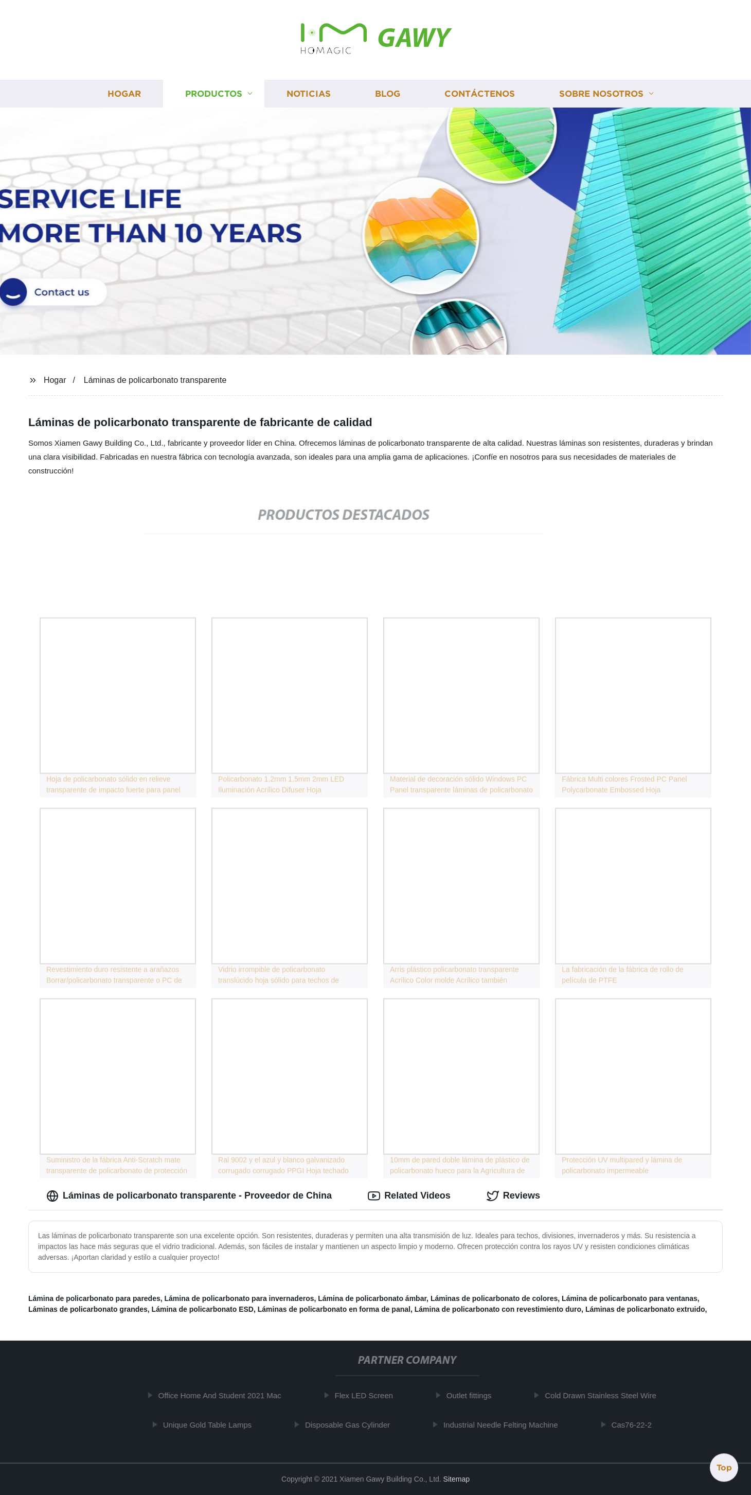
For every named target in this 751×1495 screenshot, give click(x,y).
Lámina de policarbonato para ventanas (630, 1298)
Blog (387, 94)
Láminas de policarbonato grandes (88, 1309)
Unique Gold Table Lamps (210, 1424)
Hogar (124, 94)
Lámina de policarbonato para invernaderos (239, 1298)
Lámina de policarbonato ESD (203, 1309)
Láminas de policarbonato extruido (645, 1309)
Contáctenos (479, 94)
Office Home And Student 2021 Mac (223, 1395)
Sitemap (456, 1479)
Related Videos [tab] (409, 1196)
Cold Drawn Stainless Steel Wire (603, 1395)
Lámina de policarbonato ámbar (372, 1298)
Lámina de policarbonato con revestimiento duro (498, 1309)
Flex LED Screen (367, 1395)
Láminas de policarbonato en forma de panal (334, 1309)
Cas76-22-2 (635, 1424)
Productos (213, 94)
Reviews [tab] (513, 1196)
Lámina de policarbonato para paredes (94, 1298)
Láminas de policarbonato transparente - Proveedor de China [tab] (189, 1196)
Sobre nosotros (601, 94)
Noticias (309, 94)
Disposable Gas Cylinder (350, 1424)
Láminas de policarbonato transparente (155, 380)
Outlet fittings (472, 1395)
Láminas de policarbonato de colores (494, 1298)
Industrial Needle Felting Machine (503, 1424)
